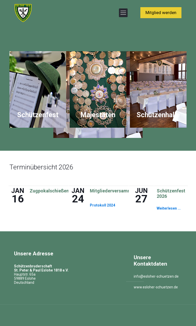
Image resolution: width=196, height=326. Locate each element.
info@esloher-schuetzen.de (156, 276)
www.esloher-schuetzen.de (156, 287)
